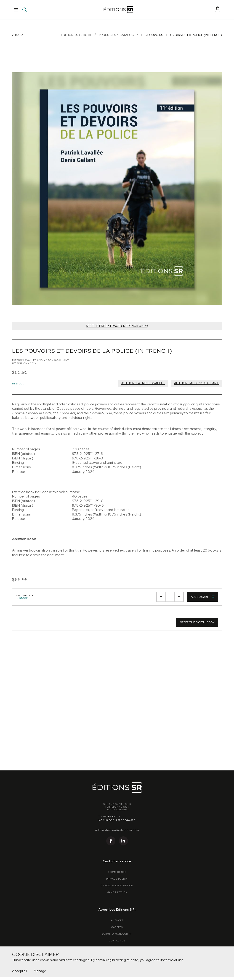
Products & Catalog (116, 35)
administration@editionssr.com (117, 830)
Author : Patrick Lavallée (143, 383)
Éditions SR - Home (76, 35)
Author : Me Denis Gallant (196, 383)
